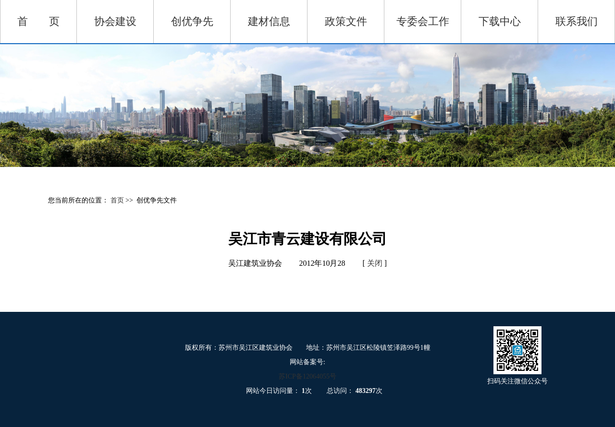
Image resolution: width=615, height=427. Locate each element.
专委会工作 (422, 21)
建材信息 (269, 21)
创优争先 (192, 21)
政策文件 (346, 21)
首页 (118, 200)
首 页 (38, 21)
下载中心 (500, 21)
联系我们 (576, 21)
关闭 (374, 263)
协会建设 (115, 21)
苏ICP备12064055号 (307, 376)
